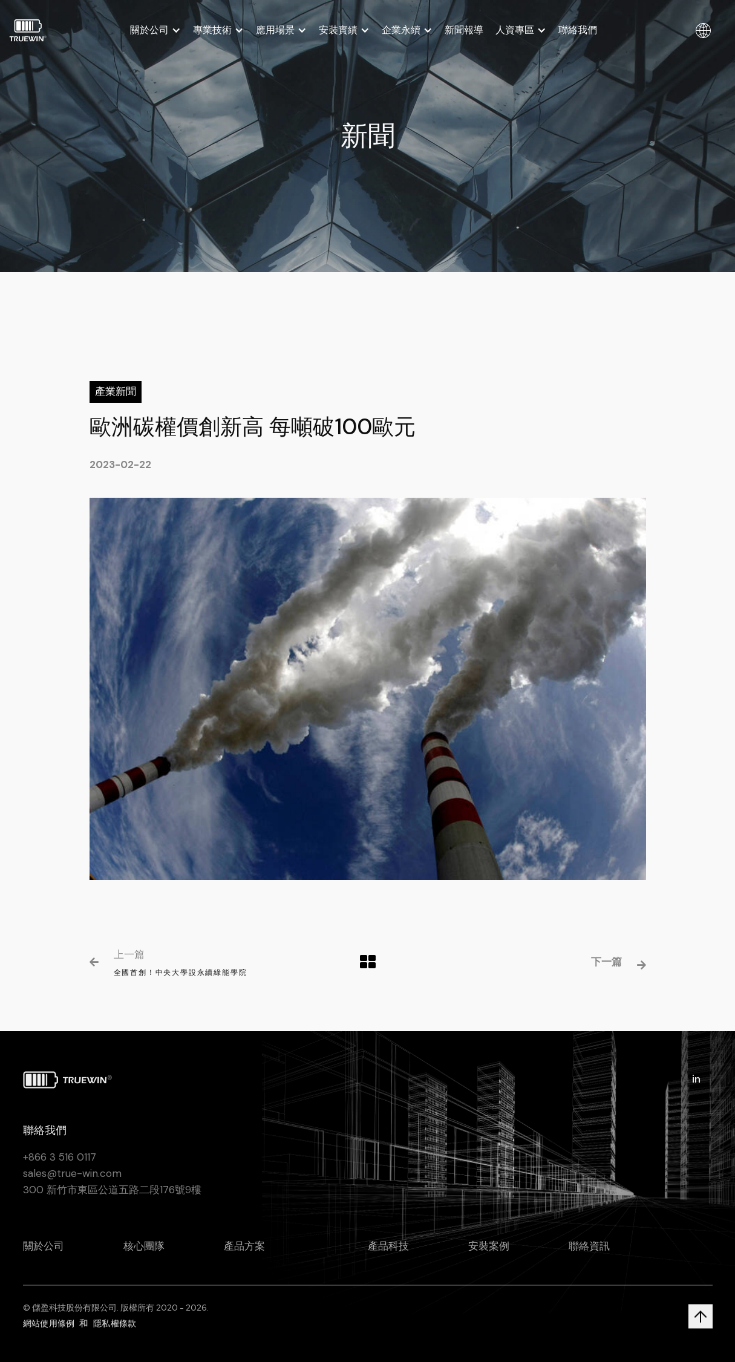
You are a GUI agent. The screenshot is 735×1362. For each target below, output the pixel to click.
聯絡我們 (577, 30)
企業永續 (401, 30)
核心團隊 (144, 1255)
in (696, 1088)
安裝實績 (338, 30)
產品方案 (244, 1255)
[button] (155, 30)
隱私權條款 (114, 1332)
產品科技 (388, 1255)
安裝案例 (488, 1255)
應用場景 (275, 30)
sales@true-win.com (72, 1182)
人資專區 (514, 30)
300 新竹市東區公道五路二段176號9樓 (112, 1198)
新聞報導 (464, 30)
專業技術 (212, 30)
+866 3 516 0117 (59, 1166)
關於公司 (149, 30)
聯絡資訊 (589, 1255)
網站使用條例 (48, 1332)
